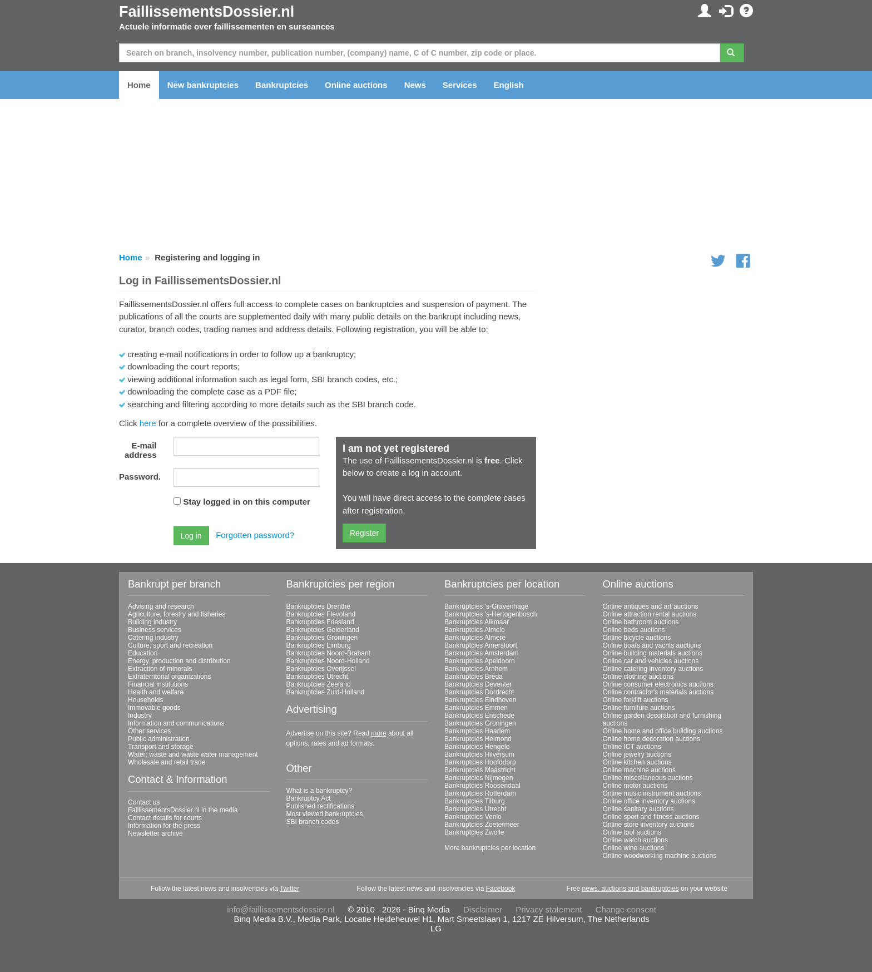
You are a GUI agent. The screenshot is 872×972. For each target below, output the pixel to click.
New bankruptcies (203, 85)
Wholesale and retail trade (166, 762)
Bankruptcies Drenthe (318, 606)
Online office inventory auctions (649, 801)
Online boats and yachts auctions (652, 645)
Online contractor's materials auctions (658, 692)
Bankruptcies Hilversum (479, 754)
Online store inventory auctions (649, 824)
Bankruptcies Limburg (318, 645)
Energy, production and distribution (179, 661)
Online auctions (356, 85)
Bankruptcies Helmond (478, 739)
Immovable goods (154, 708)
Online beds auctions (634, 630)
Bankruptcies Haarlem (477, 731)
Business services (154, 630)
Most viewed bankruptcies (324, 814)
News (415, 85)
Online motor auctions (635, 786)
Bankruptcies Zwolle (474, 832)
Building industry (152, 622)
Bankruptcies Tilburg (474, 801)
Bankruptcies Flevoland (321, 614)
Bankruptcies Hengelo (476, 747)
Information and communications (176, 723)
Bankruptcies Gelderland (322, 630)
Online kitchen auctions (637, 762)
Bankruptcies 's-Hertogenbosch (490, 614)
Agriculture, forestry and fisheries (176, 614)
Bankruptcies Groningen (322, 638)
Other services (149, 731)
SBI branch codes (312, 822)
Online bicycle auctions (637, 638)
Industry (140, 715)
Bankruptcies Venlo (473, 817)
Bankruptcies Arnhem (476, 669)
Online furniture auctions (639, 708)
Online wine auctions (634, 848)
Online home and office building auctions (663, 731)
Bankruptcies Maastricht (480, 770)
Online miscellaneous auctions (648, 778)
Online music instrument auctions (652, 793)
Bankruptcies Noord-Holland (328, 661)
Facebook (501, 888)
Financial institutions (158, 684)
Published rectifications (320, 806)
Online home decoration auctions (651, 739)
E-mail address (141, 450)
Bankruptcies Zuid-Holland (325, 692)
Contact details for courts (165, 818)
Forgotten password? (255, 535)
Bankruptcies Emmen (476, 708)
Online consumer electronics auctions (658, 684)
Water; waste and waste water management (193, 754)
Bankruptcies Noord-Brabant (328, 653)
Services (460, 85)
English (509, 85)
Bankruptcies (281, 85)
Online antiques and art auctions (650, 606)
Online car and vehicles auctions (651, 661)
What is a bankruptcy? (319, 791)
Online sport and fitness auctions (651, 817)
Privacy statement (549, 909)
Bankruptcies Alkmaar (476, 622)
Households (145, 700)
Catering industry (153, 638)
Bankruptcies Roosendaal (482, 786)
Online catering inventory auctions (653, 669)
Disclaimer (482, 909)
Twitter (289, 888)
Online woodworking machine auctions (660, 856)
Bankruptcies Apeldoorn (479, 661)
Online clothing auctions (638, 676)
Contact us (144, 802)
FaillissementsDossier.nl (206, 11)
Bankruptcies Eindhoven (480, 700)
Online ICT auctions (632, 747)
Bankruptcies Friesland (320, 622)
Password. (140, 476)
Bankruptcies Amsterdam (481, 653)
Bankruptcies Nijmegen (478, 778)
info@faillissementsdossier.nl (280, 909)
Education (142, 653)
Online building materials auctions (652, 653)
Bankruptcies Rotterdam (480, 793)
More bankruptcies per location (490, 848)
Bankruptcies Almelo (474, 630)
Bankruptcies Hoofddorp (480, 762)
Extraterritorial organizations (169, 676)
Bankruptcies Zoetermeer (481, 824)
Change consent (626, 909)
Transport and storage (161, 747)
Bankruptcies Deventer (478, 684)
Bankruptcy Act (308, 798)
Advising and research (161, 606)
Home (139, 85)
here (148, 423)
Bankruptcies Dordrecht (479, 692)
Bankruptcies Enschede (479, 715)
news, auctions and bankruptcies (630, 888)
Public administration (159, 739)
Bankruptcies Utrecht (317, 676)
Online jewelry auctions (637, 754)
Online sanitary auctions (638, 809)
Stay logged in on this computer (247, 501)
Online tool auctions (632, 832)
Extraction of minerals (160, 669)
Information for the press (164, 826)
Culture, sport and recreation (170, 645)
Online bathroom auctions (641, 622)
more (378, 733)
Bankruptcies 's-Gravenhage (486, 606)
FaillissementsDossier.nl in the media (182, 810)
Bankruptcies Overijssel (321, 669)
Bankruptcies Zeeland (318, 684)
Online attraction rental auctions (650, 614)
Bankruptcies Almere (475, 638)
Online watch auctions (635, 840)
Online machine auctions (639, 770)
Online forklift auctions (635, 700)
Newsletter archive (155, 833)
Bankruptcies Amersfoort (480, 645)
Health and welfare (156, 692)
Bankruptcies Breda (473, 676)
